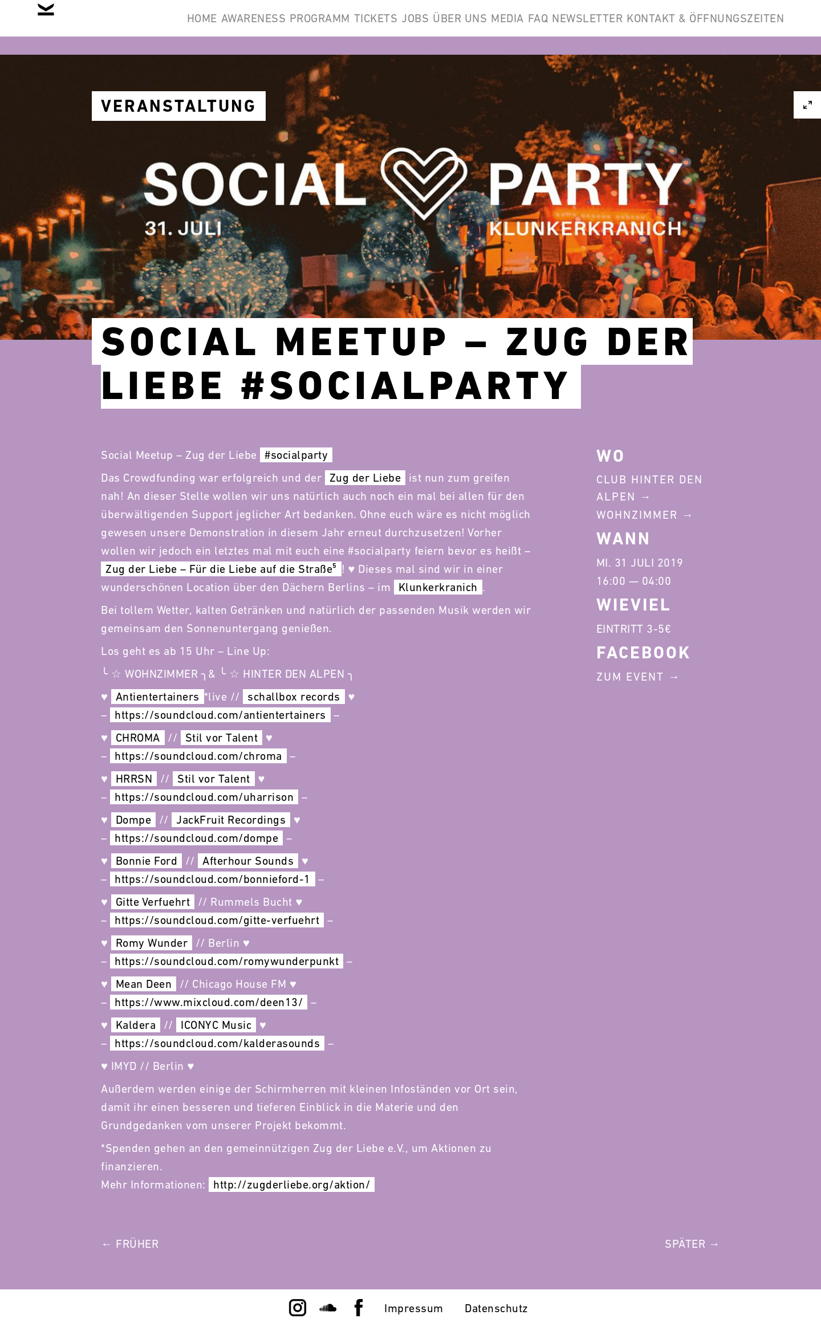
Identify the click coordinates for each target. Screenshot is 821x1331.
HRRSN (134, 778)
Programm (368, 27)
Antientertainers (158, 696)
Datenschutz (497, 1308)
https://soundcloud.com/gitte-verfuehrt (217, 920)
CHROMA (138, 737)
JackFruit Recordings (231, 819)
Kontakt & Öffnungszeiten (696, 82)
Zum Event (630, 676)
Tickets (442, 27)
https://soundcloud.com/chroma (198, 756)
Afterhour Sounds (248, 860)
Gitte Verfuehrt (153, 902)
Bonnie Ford (147, 860)
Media (625, 27)
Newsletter (740, 27)
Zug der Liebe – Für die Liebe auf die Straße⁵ (221, 569)
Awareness (284, 27)
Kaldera (136, 1025)
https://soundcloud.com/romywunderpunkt (227, 961)
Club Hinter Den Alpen (649, 488)
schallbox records (293, 696)
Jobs (498, 27)
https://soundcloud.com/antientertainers (220, 715)
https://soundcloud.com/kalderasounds (217, 1043)
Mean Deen (144, 984)
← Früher (129, 1244)
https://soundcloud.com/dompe (196, 838)
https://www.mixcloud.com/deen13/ (209, 1002)
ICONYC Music (216, 1025)
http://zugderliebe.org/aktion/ (291, 1184)
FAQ (673, 27)
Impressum (414, 1308)
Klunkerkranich (438, 587)
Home (215, 27)
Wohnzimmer (637, 514)
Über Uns (561, 27)
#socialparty (296, 455)
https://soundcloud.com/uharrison (204, 797)
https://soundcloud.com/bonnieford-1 (213, 879)
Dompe (134, 819)
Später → (692, 1244)
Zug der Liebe (365, 477)
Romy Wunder (152, 943)
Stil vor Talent (221, 737)
